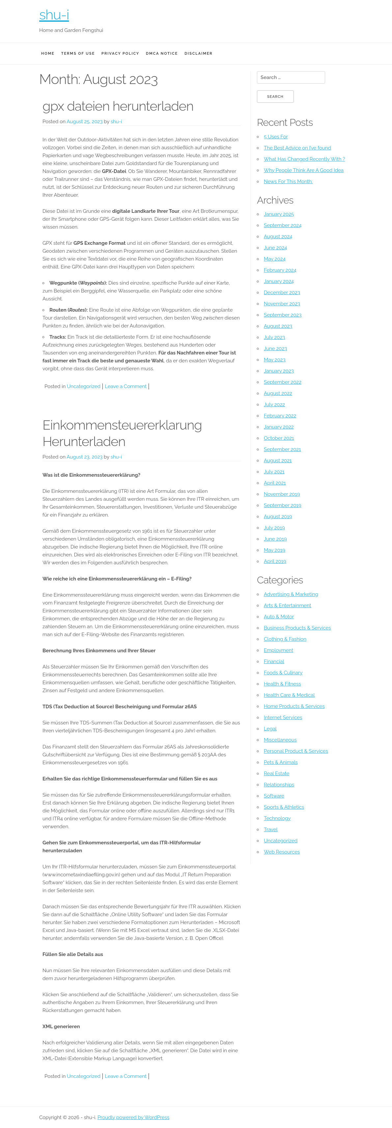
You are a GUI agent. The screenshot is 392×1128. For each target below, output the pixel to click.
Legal (270, 729)
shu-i (54, 15)
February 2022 (280, 416)
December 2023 (282, 293)
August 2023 (278, 326)
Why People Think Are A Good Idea (304, 170)
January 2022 (279, 427)
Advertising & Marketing (291, 594)
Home (48, 53)
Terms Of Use (78, 53)
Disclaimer (198, 53)
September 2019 (282, 505)
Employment (278, 650)
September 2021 (282, 449)
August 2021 (278, 461)
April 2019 (275, 561)
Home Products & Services (294, 706)
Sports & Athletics (284, 807)
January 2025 (279, 214)
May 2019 (274, 550)
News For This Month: (288, 181)
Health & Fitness (282, 684)
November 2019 (282, 494)
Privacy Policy (120, 53)
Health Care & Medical (289, 695)
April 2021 (275, 483)
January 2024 (279, 281)
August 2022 (278, 393)
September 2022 (282, 382)
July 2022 (274, 405)
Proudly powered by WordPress (133, 1117)
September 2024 (282, 225)
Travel (271, 829)
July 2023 (274, 337)
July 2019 (274, 528)
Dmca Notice (162, 53)
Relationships (279, 785)
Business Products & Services (297, 628)
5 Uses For (276, 137)
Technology (277, 818)
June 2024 (275, 248)
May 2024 (275, 259)
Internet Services (283, 717)
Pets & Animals (281, 762)
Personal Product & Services (296, 751)
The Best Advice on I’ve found (297, 148)
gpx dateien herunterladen (117, 106)
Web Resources (282, 852)
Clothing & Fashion (285, 639)
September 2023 (282, 315)
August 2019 (278, 517)
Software (274, 796)
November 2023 (282, 304)
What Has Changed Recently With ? (304, 159)
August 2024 (278, 237)
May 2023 (274, 360)
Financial (274, 661)
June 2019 (275, 539)
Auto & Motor (279, 617)
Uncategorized (83, 386)
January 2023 (279, 371)
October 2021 (279, 438)
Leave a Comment (126, 386)
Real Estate (276, 773)
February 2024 (280, 270)
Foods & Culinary (283, 673)
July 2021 (274, 472)
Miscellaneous (280, 740)
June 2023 (275, 349)
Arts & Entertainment (287, 605)
